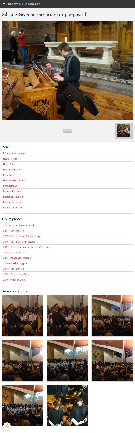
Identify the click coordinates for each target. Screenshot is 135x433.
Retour (67, 131)
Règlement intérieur (13, 196)
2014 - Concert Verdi (13, 269)
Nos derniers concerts (14, 180)
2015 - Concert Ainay (14, 252)
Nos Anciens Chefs (12, 169)
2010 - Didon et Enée (14, 279)
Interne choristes (12, 191)
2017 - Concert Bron (13, 231)
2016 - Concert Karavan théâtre (19, 241)
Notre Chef (8, 164)
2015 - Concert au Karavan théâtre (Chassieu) (26, 247)
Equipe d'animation (12, 207)
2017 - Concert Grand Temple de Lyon (22, 236)
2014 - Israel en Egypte (15, 263)
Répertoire (8, 175)
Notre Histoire (10, 158)
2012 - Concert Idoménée (16, 274)
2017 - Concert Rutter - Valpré (18, 225)
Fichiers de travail (12, 202)
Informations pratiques (14, 153)
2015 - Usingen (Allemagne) (17, 258)
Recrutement (10, 186)
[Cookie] (7, 426)
